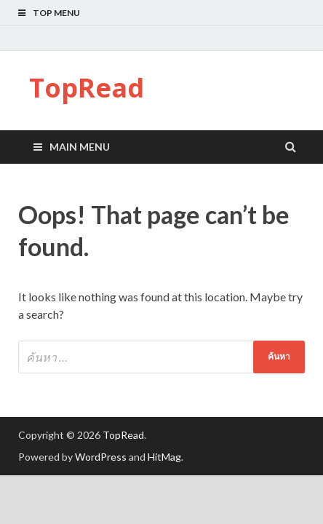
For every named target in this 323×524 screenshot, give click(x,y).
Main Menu (79, 146)
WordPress (101, 456)
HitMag (164, 456)
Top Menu (56, 12)
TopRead (86, 88)
